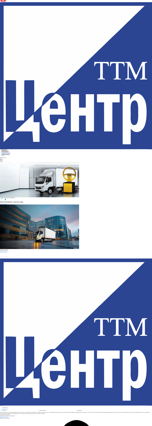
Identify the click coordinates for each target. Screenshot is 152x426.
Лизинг (3, 155)
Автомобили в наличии (6, 152)
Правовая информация (4, 417)
